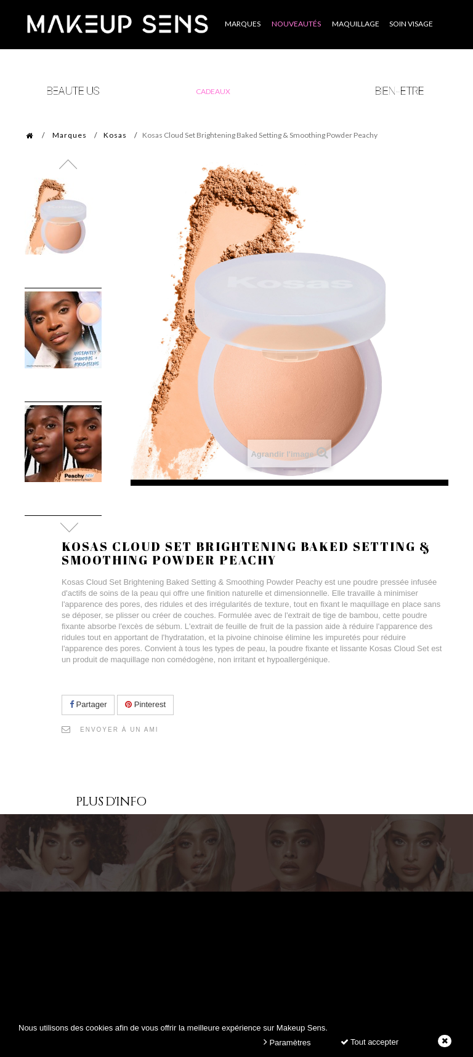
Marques (69, 135)
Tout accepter (369, 1042)
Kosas (115, 135)
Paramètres (287, 1042)
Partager (88, 704)
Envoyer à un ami (119, 729)
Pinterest (145, 704)
